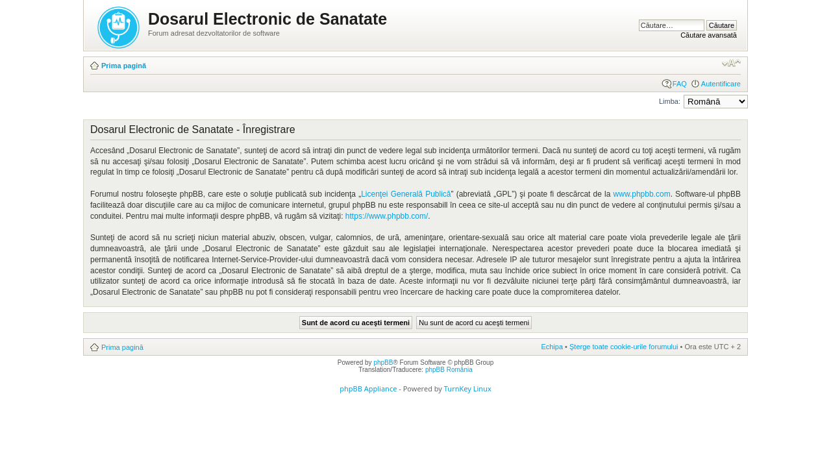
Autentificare (721, 84)
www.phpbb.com (642, 194)
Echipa (552, 347)
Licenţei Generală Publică (406, 194)
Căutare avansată (708, 35)
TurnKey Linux (467, 388)
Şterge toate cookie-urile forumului (623, 347)
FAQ (680, 84)
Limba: (669, 101)
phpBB (383, 362)
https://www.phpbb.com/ (386, 216)
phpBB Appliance (368, 388)
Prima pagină (123, 65)
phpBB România (449, 369)
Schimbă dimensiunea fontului (731, 63)
